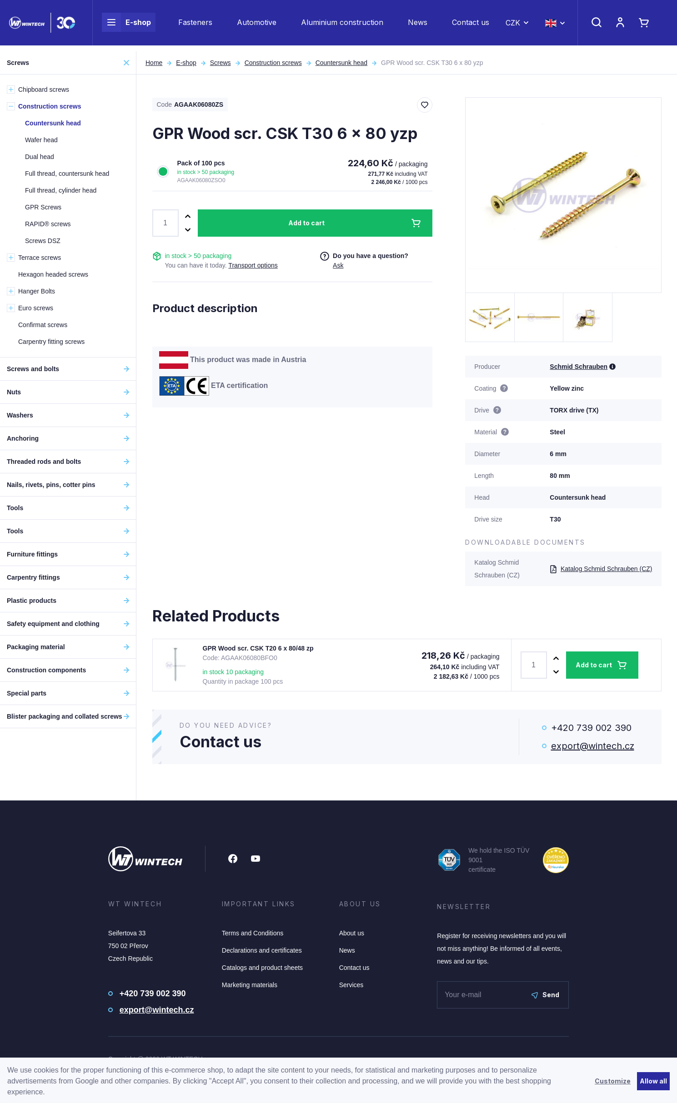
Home (153, 62)
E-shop (126, 25)
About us (351, 933)
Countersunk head (341, 62)
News (417, 25)
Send (545, 995)
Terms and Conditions (252, 933)
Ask (338, 265)
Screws (220, 62)
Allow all (653, 1081)
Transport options (252, 265)
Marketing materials (249, 985)
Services (351, 985)
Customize (613, 1081)
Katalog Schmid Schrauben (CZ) (600, 568)
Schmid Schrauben (578, 366)
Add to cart (306, 223)
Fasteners (195, 25)
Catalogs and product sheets (262, 967)
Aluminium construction (342, 25)
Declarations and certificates (262, 950)
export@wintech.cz (592, 745)
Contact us (470, 25)
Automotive (256, 25)
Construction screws (273, 62)
